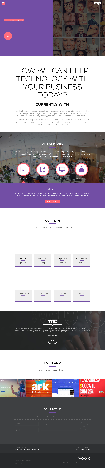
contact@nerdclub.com (82, 449)
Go (8, 36)
